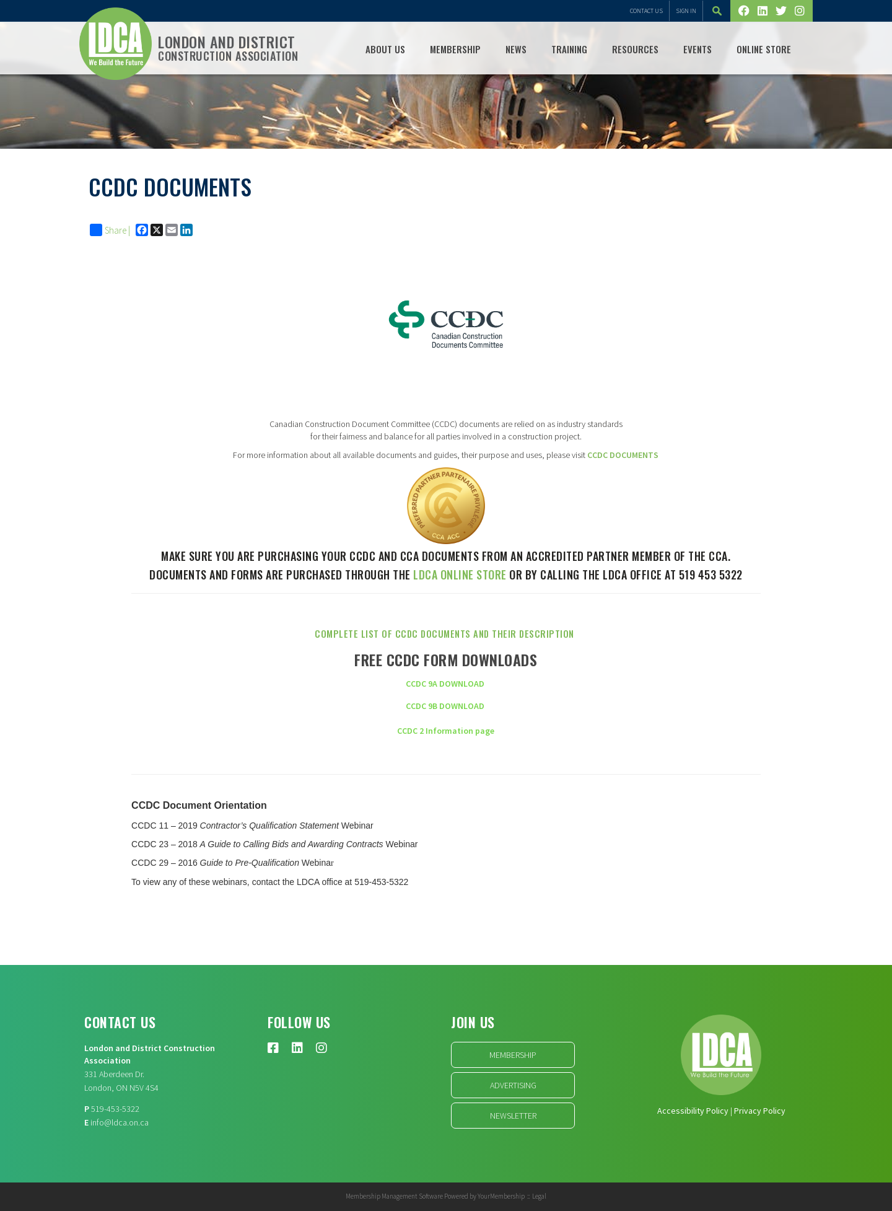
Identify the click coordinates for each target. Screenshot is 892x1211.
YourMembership (501, 1196)
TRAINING (569, 49)
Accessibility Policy (692, 1110)
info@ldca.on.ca (119, 1122)
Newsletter (513, 1115)
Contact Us (646, 11)
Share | (110, 230)
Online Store (764, 49)
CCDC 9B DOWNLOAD (445, 705)
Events (697, 49)
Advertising (513, 1085)
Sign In (686, 11)
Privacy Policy (759, 1110)
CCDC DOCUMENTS (622, 454)
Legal (539, 1196)
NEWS (516, 49)
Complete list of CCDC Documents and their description (446, 633)
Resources (635, 49)
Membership (455, 49)
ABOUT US (385, 49)
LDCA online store (460, 574)
